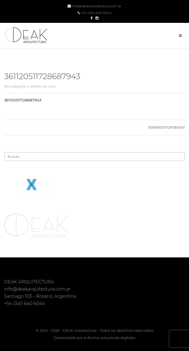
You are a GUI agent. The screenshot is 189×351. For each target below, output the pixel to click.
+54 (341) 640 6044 (95, 13)
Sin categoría (14, 86)
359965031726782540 (166, 127)
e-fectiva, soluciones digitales (109, 337)
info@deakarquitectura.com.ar (94, 6)
